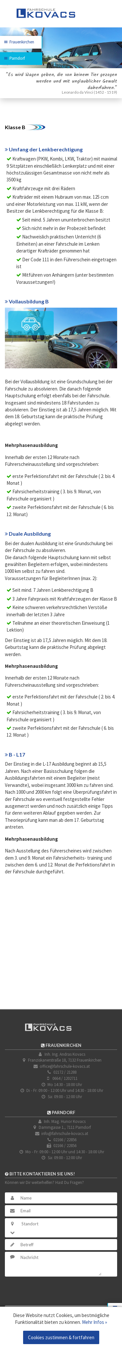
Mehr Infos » (94, 1322)
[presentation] (54, 1291)
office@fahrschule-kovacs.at (65, 1066)
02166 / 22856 (64, 1139)
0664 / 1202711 (64, 1078)
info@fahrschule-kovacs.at (64, 1133)
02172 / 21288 (64, 1072)
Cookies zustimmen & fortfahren (61, 1337)
